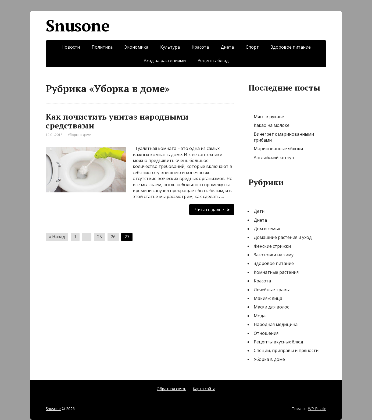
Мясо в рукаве (269, 117)
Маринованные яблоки (278, 149)
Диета (227, 47)
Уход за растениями (165, 60)
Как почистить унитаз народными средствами (117, 121)
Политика (102, 47)
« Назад (57, 237)
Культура (170, 47)
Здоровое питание (291, 47)
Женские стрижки (272, 246)
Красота (200, 47)
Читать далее (209, 210)
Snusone (77, 25)
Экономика (136, 47)
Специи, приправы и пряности (286, 350)
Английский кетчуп (274, 157)
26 (113, 237)
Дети (259, 211)
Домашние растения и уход (283, 237)
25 (99, 237)
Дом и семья (267, 229)
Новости (71, 47)
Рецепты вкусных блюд (278, 342)
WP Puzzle (317, 408)
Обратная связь (171, 388)
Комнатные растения (276, 272)
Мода (260, 316)
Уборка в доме (79, 134)
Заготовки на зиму (274, 255)
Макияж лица (268, 298)
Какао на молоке (271, 125)
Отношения (266, 333)
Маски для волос (271, 307)
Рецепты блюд (213, 60)
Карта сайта (204, 388)
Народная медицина (276, 324)
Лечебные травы (271, 290)
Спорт (252, 47)
